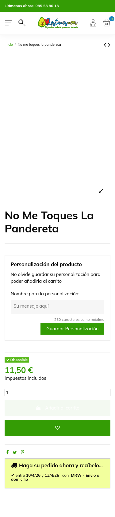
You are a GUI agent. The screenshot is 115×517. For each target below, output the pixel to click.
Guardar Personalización (72, 329)
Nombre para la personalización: (45, 294)
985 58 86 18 (47, 5)
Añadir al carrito (57, 408)
